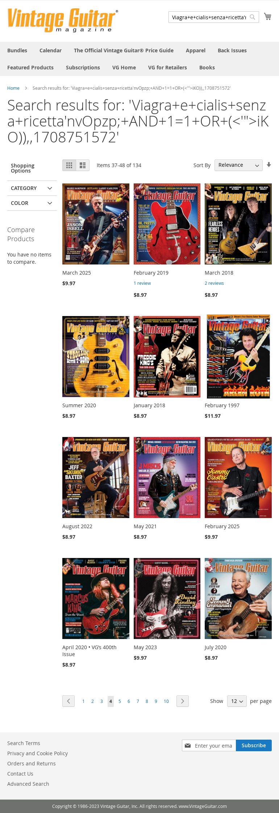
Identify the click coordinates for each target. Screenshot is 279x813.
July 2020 (215, 647)
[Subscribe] (254, 745)
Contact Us (20, 773)
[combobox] (213, 17)
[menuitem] (17, 50)
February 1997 (222, 405)
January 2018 (149, 405)
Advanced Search (28, 783)
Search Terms (23, 743)
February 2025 (222, 526)
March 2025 (76, 272)
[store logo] (62, 20)
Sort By (202, 164)
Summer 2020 (79, 405)
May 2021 (145, 526)
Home (13, 88)
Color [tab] (19, 202)
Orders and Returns (31, 763)
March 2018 (219, 272)
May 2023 (145, 647)
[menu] (139, 59)
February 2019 (151, 272)
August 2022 (77, 526)
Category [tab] (24, 188)
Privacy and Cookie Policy (37, 753)
